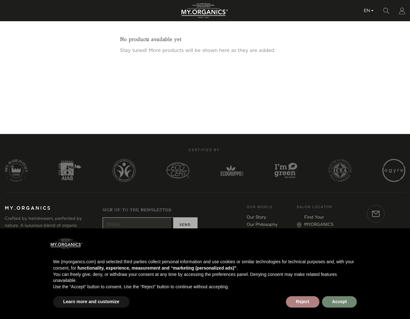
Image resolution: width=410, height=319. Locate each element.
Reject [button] (302, 301)
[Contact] (376, 228)
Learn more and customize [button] (91, 301)
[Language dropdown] (369, 17)
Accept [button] (339, 301)
